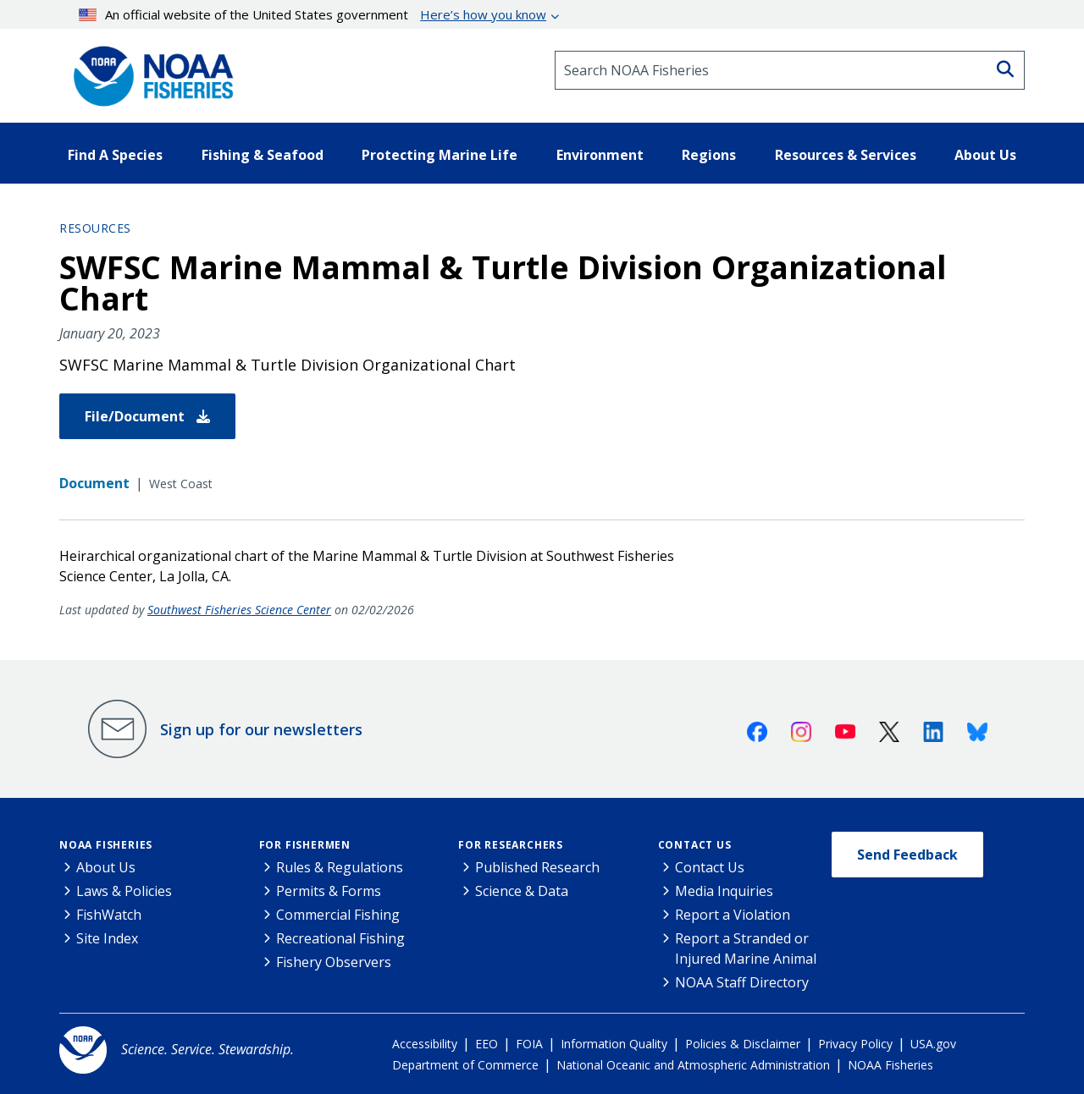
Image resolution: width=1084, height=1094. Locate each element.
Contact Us (695, 845)
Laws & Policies (124, 891)
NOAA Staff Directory (742, 982)
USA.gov (933, 1044)
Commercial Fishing (338, 914)
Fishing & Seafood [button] (263, 155)
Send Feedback (907, 854)
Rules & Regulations (339, 867)
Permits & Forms (328, 891)
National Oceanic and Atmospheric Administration (693, 1065)
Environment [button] (600, 155)
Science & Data (521, 891)
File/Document (147, 416)
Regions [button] (709, 155)
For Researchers (510, 845)
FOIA (529, 1044)
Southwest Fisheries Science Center (239, 610)
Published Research (537, 867)
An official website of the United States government (313, 14)
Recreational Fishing (340, 938)
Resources (95, 228)
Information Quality (614, 1044)
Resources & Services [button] (845, 155)
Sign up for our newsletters (261, 729)
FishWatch (108, 914)
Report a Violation (732, 914)
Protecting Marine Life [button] (439, 155)
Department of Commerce (465, 1065)
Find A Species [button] (115, 155)
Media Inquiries (724, 891)
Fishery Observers (333, 962)
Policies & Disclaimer (742, 1044)
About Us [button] (985, 155)
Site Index (107, 938)
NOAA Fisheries (105, 845)
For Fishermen (305, 845)
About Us (106, 867)
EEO (486, 1044)
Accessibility (424, 1044)
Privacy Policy (855, 1044)
